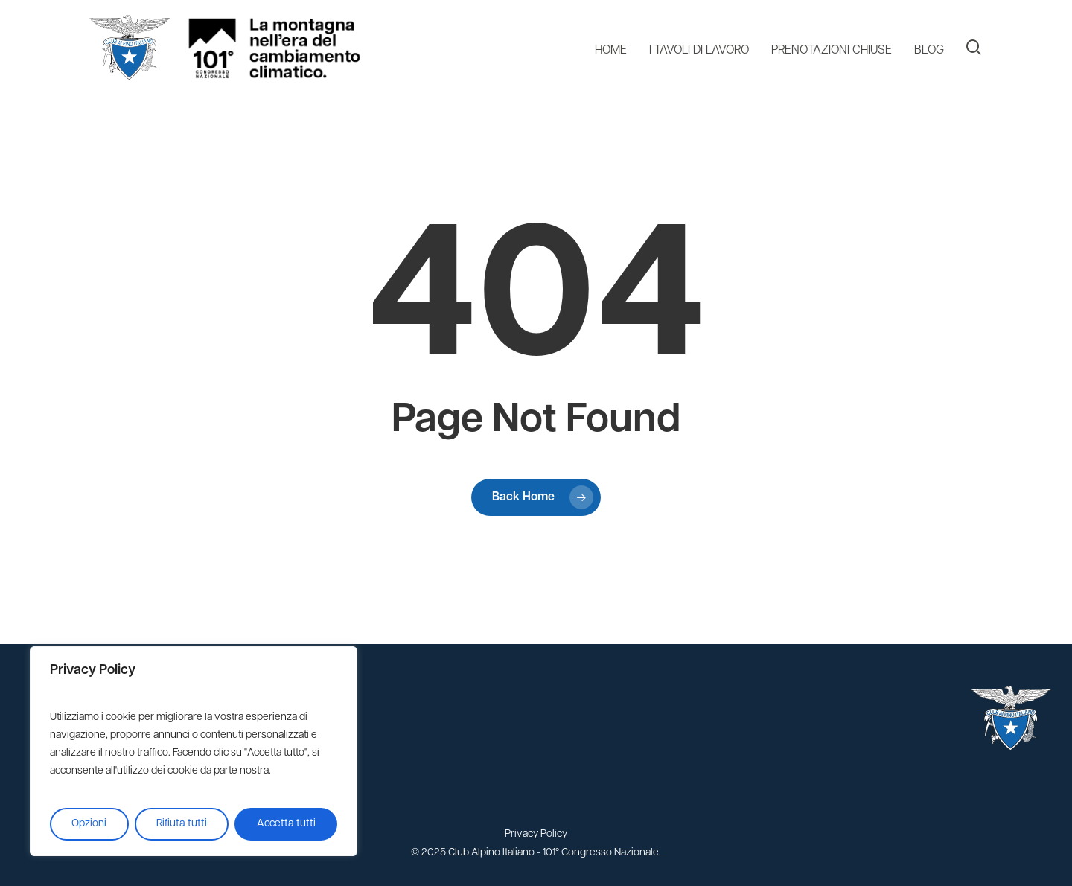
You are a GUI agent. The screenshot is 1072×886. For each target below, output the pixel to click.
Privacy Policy (536, 834)
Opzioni (88, 823)
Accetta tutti (286, 823)
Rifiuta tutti (181, 823)
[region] (193, 751)
